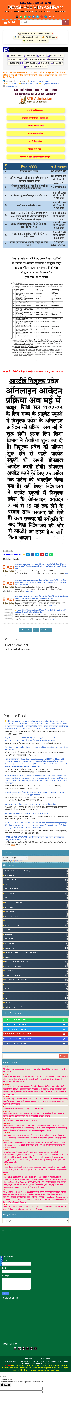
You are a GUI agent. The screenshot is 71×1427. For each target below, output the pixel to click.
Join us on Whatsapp (35, 1020)
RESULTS (13, 63)
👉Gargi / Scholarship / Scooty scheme (17, 980)
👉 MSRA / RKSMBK (9, 911)
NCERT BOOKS (28, 63)
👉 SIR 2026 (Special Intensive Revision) (16, 871)
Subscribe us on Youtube (35, 1034)
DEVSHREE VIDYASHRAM (35, 7)
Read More (30, 591)
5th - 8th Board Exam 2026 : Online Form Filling (21, 1121)
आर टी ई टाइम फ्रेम (35, 141)
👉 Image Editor (8, 907)
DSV (59, 1361)
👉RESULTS (6, 1002)
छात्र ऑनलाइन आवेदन (35, 133)
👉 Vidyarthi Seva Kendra (28, 84)
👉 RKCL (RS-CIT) (8, 939)
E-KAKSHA (56, 63)
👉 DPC (5, 898)
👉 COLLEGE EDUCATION (11, 889)
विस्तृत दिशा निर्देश (35, 149)
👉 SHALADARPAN (9, 948)
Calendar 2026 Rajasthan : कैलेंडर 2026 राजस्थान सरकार (23, 1109)
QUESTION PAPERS (35, 59)
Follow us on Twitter (35, 1029)
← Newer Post (25, 630)
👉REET (5, 998)
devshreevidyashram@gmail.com (37, 1363)
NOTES (41, 56)
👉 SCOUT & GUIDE (8, 943)
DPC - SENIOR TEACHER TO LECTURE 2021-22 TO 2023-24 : (27, 813)
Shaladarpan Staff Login (27, 37)
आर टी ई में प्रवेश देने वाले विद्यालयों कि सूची (35, 157)
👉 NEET (5, 921)
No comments (11, 86)
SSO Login (49, 37)
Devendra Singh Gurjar (49, 1361)
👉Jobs (5, 984)
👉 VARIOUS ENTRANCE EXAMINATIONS (15, 961)
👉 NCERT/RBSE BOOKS (10, 916)
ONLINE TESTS (55, 56)
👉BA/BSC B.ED (8, 971)
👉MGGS (6, 989)
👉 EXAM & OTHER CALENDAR (12, 902)
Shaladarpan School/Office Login (35, 33)
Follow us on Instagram (35, 1038)
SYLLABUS (30, 56)
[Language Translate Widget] (15, 858)
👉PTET (5, 993)
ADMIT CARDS (16, 59)
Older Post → (46, 630)
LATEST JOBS (14, 56)
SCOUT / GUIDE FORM (35, 41)
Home (36, 630)
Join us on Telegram (35, 1024)
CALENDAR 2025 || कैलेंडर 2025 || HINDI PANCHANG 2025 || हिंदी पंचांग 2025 (32, 804)
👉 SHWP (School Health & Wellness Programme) (20, 952)
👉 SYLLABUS (7, 957)
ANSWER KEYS (55, 59)
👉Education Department (12, 975)
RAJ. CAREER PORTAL (35, 67)
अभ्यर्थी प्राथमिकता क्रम (35, 110)
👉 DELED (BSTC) (8, 893)
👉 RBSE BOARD (11, 84)
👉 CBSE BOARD (8, 884)
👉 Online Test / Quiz (10, 930)
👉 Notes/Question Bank (11, 925)
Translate (17, 861)
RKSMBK (43, 63)
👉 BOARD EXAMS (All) (10, 880)
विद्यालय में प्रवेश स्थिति (35, 126)
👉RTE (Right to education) (49, 84)
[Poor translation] (7, 1385)
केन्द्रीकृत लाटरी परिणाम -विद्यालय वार (35, 118)
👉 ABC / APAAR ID (9, 875)
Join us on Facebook (35, 1043)
